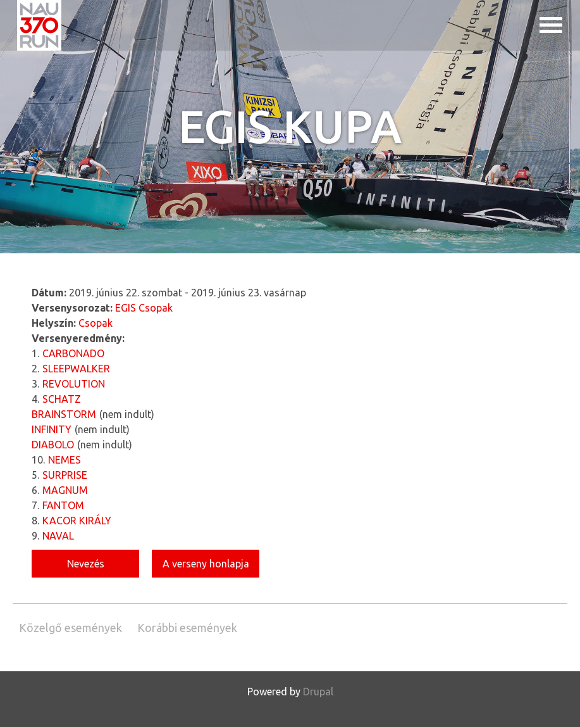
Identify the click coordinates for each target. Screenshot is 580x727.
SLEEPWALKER (76, 368)
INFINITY (51, 429)
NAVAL (58, 535)
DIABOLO (53, 444)
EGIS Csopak (144, 307)
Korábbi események (187, 627)
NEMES (64, 459)
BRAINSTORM (64, 414)
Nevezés (85, 563)
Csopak (95, 323)
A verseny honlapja (206, 563)
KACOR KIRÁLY (76, 520)
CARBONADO (73, 353)
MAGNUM (65, 490)
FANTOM (63, 505)
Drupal (318, 691)
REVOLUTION (73, 383)
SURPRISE (64, 475)
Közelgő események (70, 627)
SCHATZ (61, 399)
